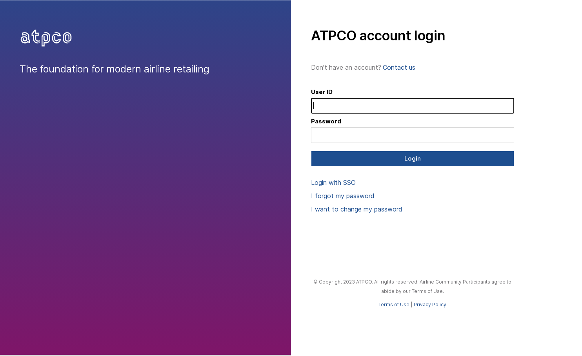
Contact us (399, 67)
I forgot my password (343, 196)
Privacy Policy (430, 304)
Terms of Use (393, 304)
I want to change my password (356, 209)
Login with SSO (333, 182)
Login (412, 158)
